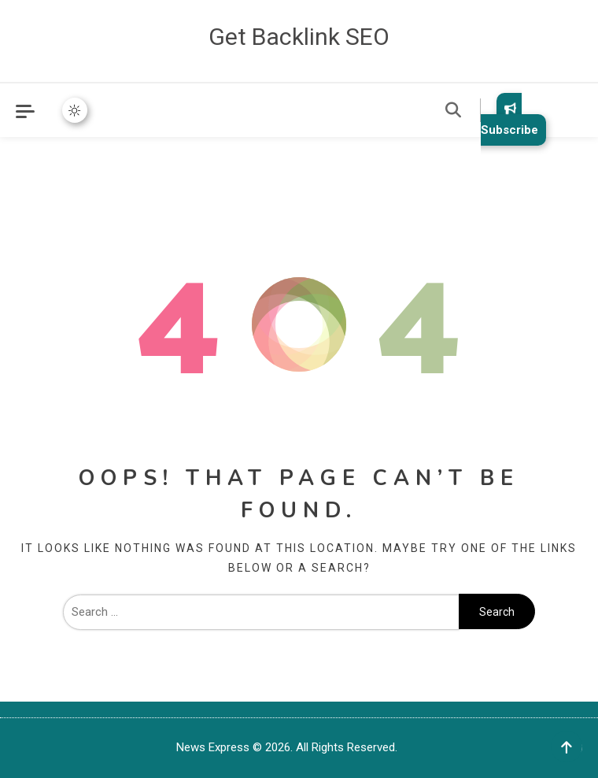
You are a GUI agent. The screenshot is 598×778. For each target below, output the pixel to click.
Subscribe (509, 119)
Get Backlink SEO (299, 36)
